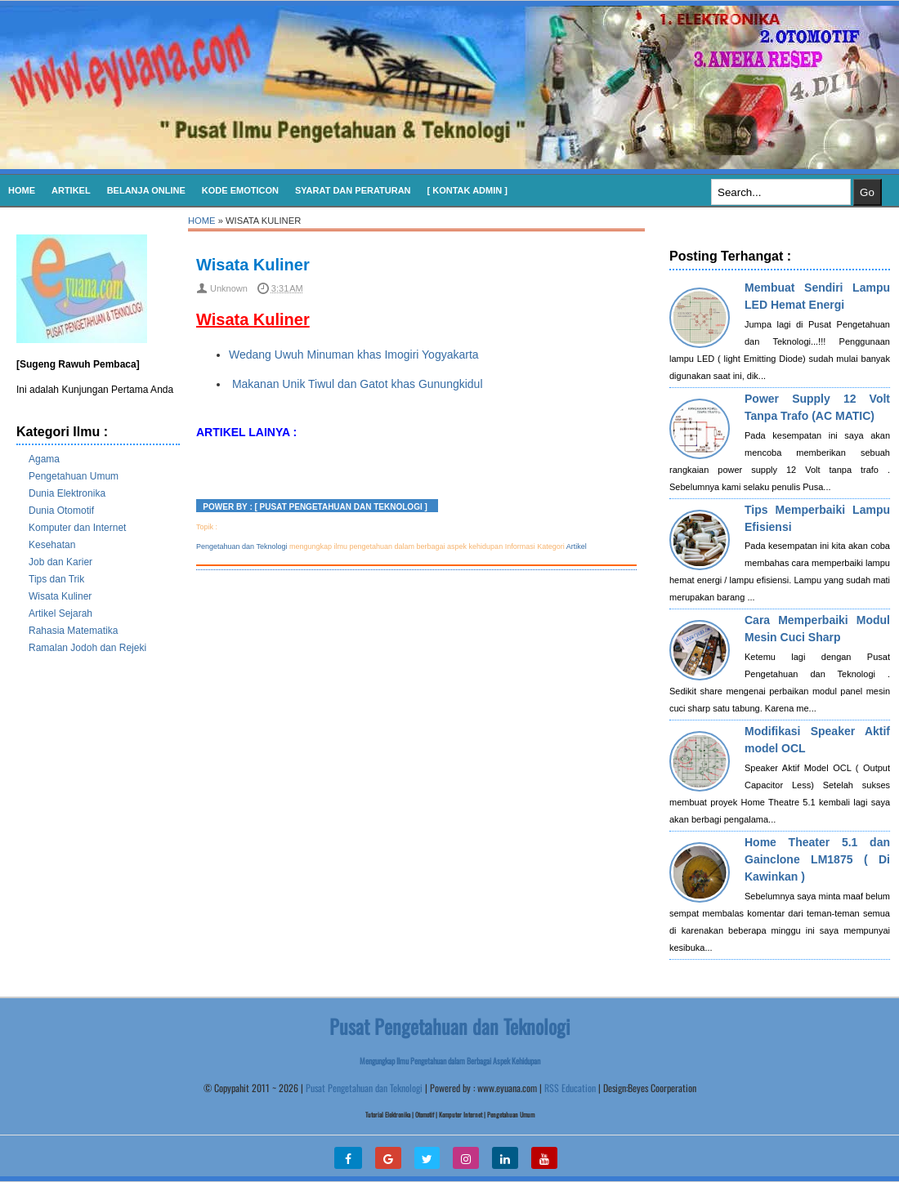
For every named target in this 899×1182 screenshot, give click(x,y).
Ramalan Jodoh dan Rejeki (87, 647)
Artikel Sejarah (60, 613)
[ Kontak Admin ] (467, 190)
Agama (44, 459)
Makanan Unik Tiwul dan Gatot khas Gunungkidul (356, 383)
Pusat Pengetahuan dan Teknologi (364, 1088)
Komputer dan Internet (77, 527)
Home (21, 190)
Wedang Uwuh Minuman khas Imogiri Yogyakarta (354, 354)
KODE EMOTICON (240, 190)
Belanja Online (146, 190)
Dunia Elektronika (67, 493)
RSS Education (570, 1088)
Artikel (71, 190)
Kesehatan (52, 545)
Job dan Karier (60, 562)
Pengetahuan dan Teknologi (241, 546)
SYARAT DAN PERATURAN (353, 190)
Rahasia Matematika (73, 630)
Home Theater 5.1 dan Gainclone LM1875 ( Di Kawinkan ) (817, 859)
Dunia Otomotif (61, 510)
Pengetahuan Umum (74, 476)
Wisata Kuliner (60, 596)
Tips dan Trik (56, 579)
